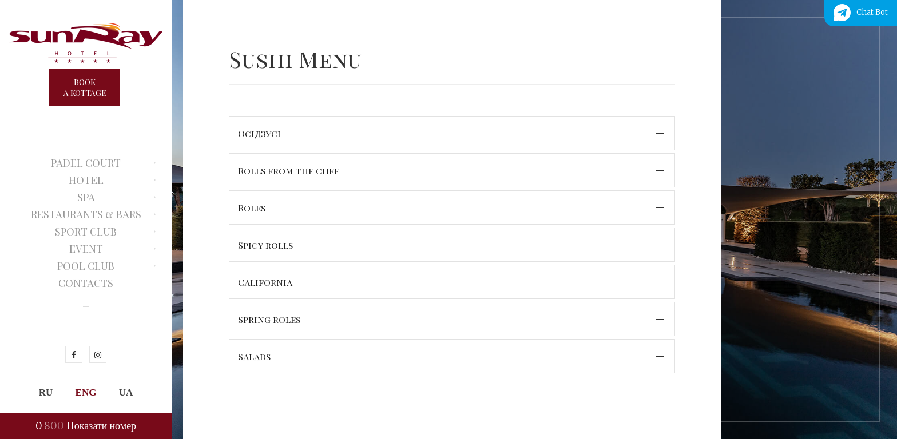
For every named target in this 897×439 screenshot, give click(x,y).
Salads (254, 356)
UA (126, 392)
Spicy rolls (265, 245)
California (265, 282)
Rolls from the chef (288, 171)
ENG (86, 392)
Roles (251, 208)
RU (46, 392)
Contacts (85, 283)
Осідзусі (259, 133)
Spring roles (269, 319)
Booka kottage (84, 87)
